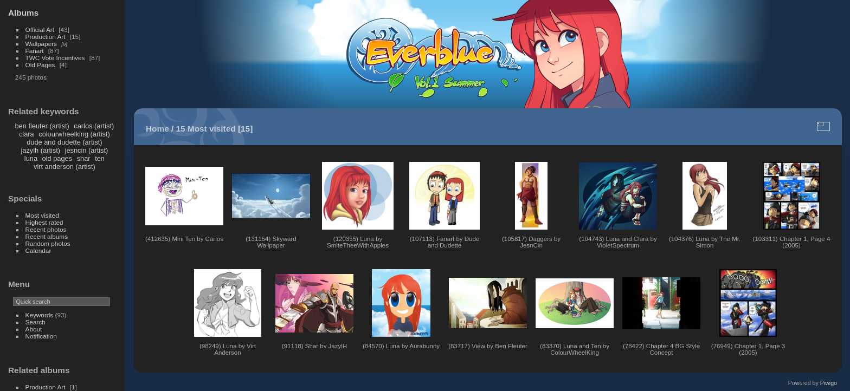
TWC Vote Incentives (55, 57)
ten (100, 158)
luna (30, 158)
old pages (57, 158)
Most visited (42, 215)
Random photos (47, 243)
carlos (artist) (94, 126)
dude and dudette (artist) (64, 142)
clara (26, 134)
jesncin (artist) (86, 150)
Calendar (38, 250)
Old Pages (40, 64)
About (33, 329)
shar (84, 158)
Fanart (34, 50)
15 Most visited (206, 128)
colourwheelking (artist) (74, 134)
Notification (41, 336)
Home (157, 128)
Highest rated (44, 222)
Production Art (45, 36)
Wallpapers (41, 43)
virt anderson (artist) (64, 166)
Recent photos (46, 229)
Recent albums (46, 236)
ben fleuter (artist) (42, 126)
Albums (23, 12)
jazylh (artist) (41, 150)
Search (35, 321)
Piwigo (828, 383)
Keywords (39, 314)
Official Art (39, 29)
